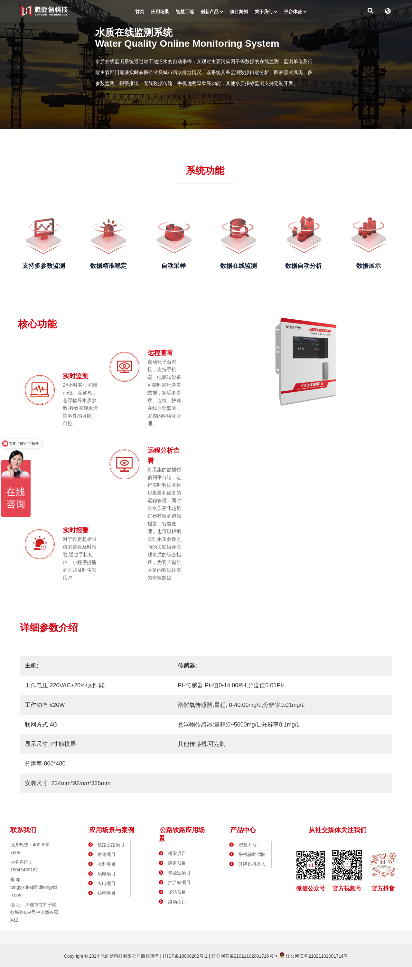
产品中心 (243, 829)
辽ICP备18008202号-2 (184, 956)
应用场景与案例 (111, 829)
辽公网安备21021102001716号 (242, 956)
